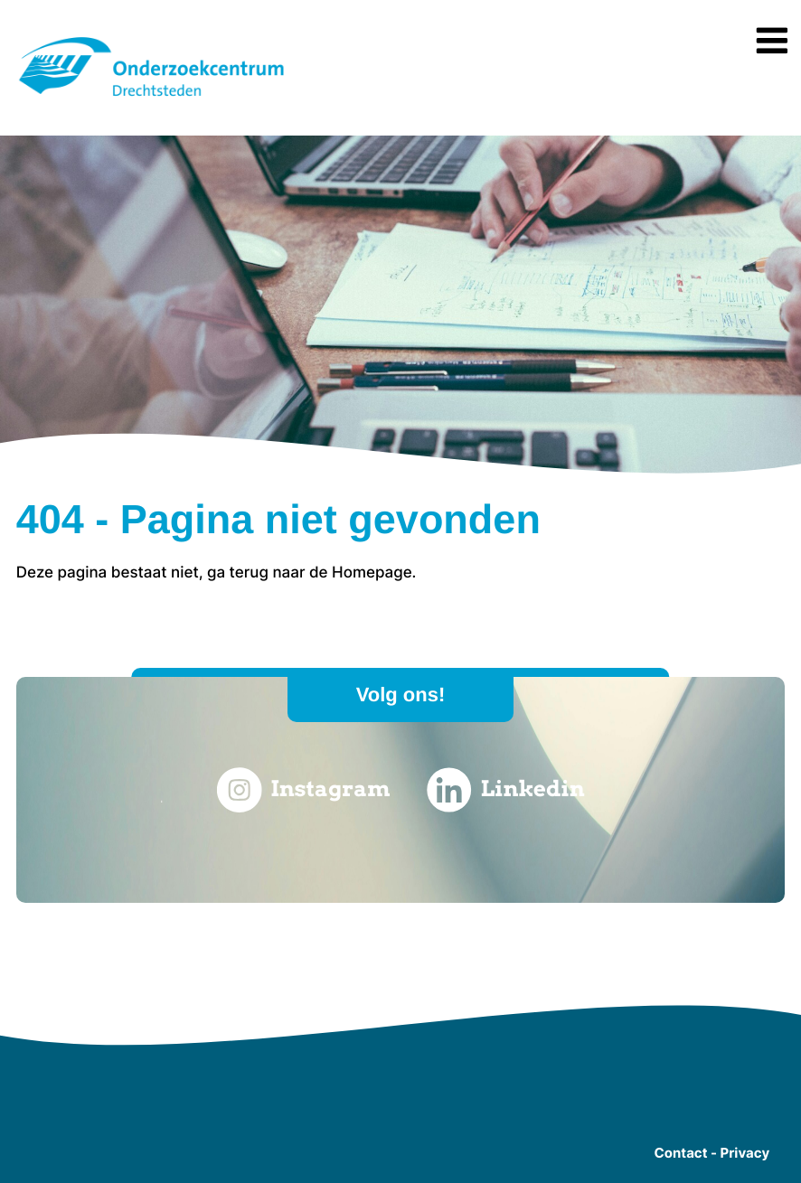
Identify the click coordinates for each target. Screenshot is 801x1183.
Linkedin (506, 789)
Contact (681, 1152)
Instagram (303, 789)
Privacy (744, 1152)
